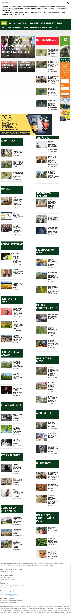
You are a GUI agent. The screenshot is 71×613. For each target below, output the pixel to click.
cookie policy (6, 10)
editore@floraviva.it (10, 561)
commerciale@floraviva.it (11, 584)
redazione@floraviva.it (11, 569)
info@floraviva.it (9, 553)
